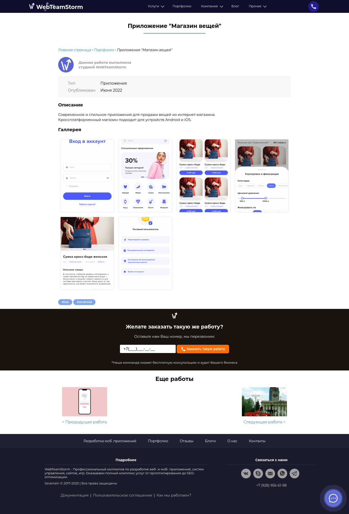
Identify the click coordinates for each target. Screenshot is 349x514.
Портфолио (182, 6)
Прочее (257, 6)
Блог (235, 6)
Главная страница (74, 50)
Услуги (155, 6)
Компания (211, 6)
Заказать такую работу (203, 348)
